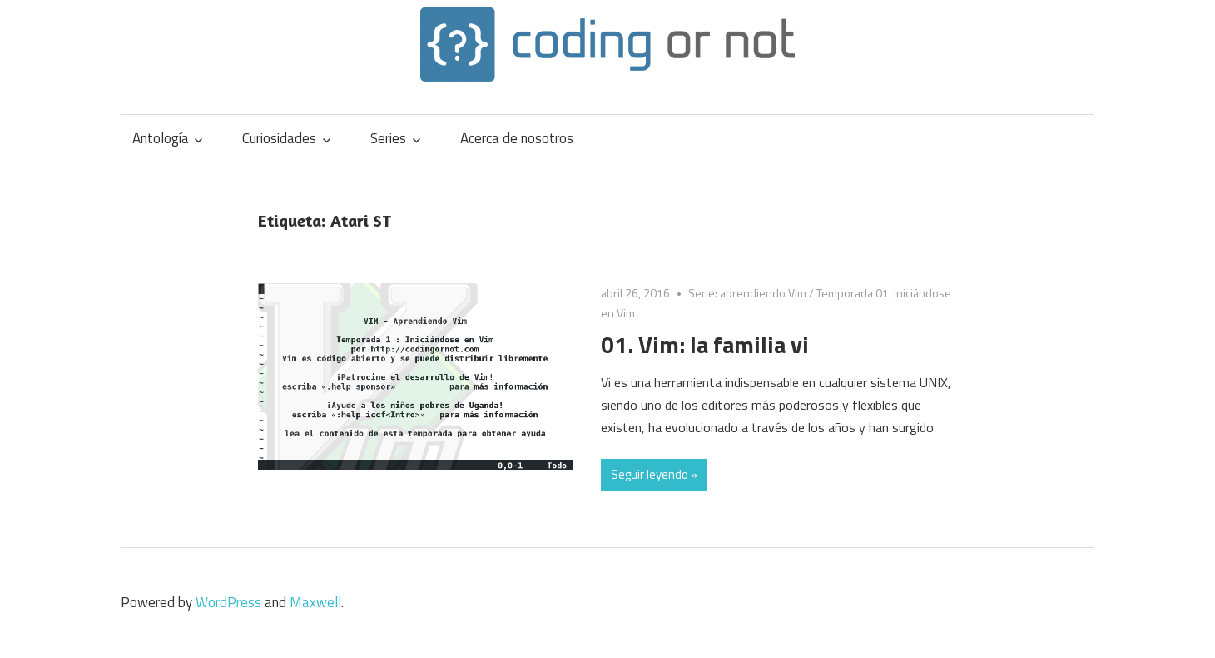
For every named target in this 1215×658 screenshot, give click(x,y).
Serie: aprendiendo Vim (747, 293)
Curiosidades (279, 138)
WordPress (228, 602)
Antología (160, 138)
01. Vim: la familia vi (705, 344)
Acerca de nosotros (516, 138)
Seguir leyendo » (654, 474)
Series (388, 138)
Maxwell (315, 602)
